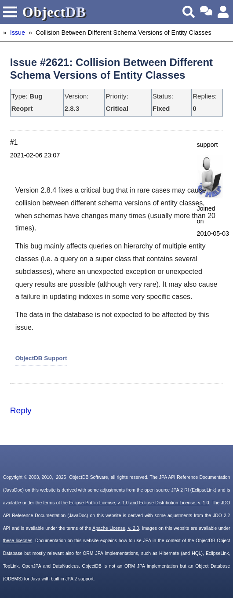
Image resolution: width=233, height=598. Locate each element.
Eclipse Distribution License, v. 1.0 (174, 502)
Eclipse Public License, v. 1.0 (98, 502)
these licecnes (18, 540)
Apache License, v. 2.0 (115, 528)
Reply (21, 410)
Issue (17, 32)
